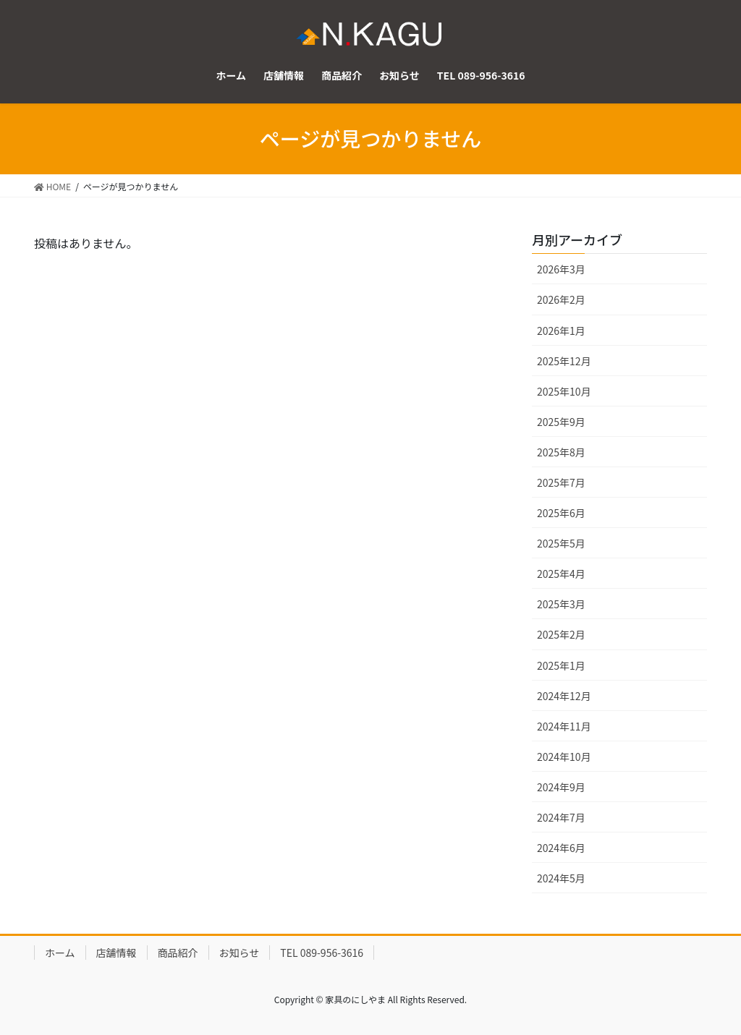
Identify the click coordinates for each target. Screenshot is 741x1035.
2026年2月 (561, 299)
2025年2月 (561, 634)
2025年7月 (561, 482)
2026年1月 (561, 330)
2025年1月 (561, 665)
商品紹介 (178, 952)
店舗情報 (116, 952)
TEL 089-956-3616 (321, 952)
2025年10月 (564, 391)
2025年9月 (561, 421)
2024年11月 (564, 726)
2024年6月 (561, 847)
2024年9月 (561, 787)
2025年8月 (561, 452)
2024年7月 (561, 817)
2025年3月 (561, 604)
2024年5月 (561, 878)
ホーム (60, 952)
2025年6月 (561, 513)
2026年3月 (561, 269)
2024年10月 (564, 756)
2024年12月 (564, 696)
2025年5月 (561, 543)
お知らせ (239, 952)
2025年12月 (564, 361)
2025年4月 (561, 573)
